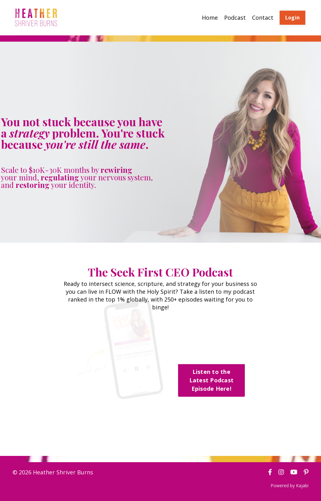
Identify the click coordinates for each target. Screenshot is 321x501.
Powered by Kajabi (289, 485)
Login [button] (292, 17)
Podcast (235, 17)
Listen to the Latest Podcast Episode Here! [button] (211, 380)
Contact (262, 17)
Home (210, 17)
